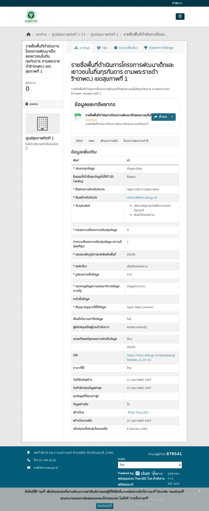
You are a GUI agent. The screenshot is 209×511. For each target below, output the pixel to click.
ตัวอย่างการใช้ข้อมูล (158, 48)
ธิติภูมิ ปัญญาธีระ (138, 412)
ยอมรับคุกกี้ (104, 506)
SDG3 (79, 141)
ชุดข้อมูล (82, 48)
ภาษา (121, 459)
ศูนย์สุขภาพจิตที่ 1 (104, 34)
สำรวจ (160, 117)
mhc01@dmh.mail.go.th (142, 198)
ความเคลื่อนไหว (125, 48)
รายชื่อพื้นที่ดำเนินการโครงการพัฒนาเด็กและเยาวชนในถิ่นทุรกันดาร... (126, 115)
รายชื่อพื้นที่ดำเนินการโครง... (145, 34)
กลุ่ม (102, 48)
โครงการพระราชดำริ (136, 141)
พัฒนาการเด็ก (109, 141)
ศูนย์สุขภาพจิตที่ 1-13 (68, 34)
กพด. (91, 141)
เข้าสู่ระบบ (177, 3)
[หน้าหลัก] (28, 34)
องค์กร (41, 34)
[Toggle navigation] (180, 16)
